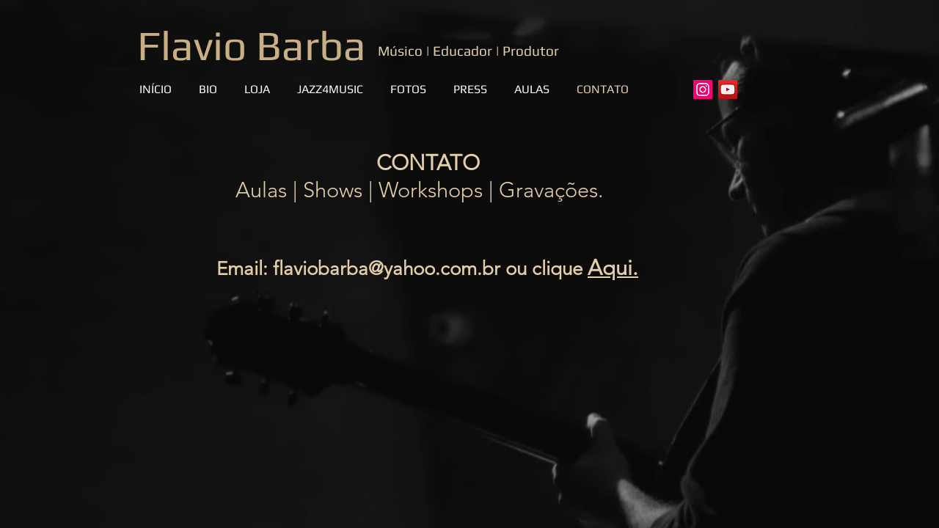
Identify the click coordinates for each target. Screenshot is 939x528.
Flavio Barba (256, 45)
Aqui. (613, 267)
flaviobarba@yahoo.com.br (386, 268)
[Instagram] (702, 89)
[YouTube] (727, 89)
